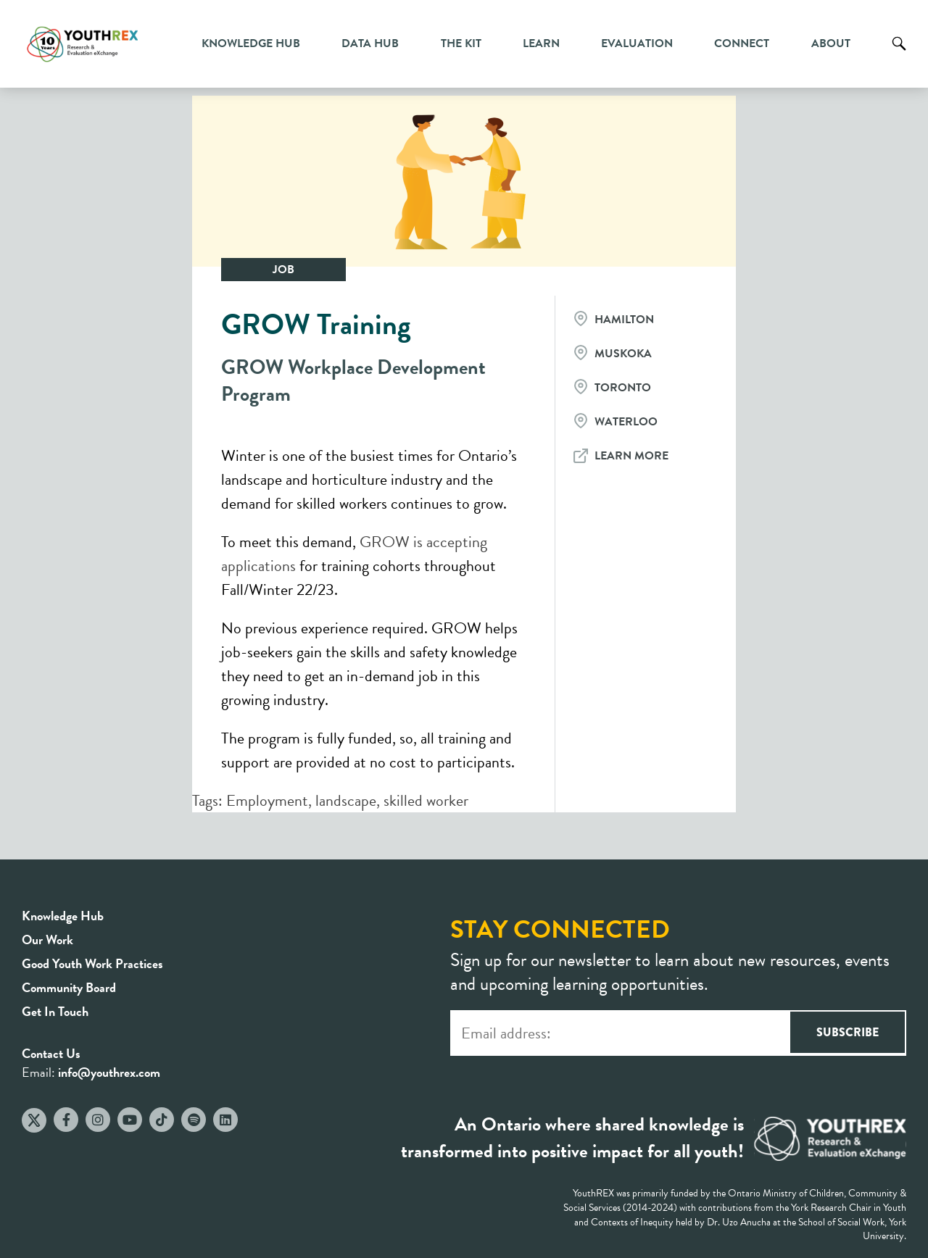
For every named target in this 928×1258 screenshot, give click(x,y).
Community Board (69, 987)
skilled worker (426, 800)
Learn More (631, 456)
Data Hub (370, 43)
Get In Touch (55, 1011)
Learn (541, 43)
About (830, 43)
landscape (345, 800)
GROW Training (315, 324)
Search (899, 54)
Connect (741, 43)
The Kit (461, 43)
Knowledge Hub (251, 43)
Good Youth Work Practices (92, 963)
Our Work (47, 939)
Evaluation (637, 43)
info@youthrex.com (109, 1072)
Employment (267, 800)
